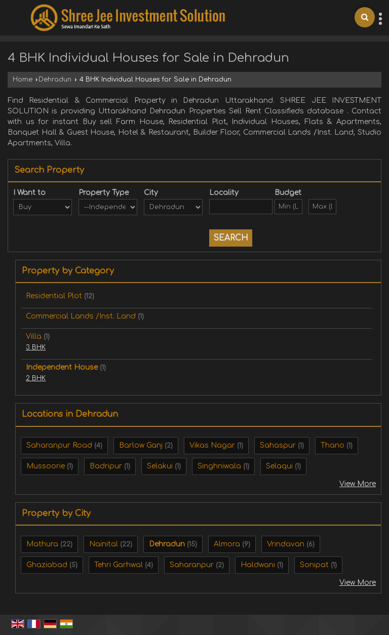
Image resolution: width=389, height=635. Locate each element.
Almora (227, 544)
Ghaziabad (46, 565)
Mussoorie (45, 466)
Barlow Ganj (141, 445)
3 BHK (36, 347)
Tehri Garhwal (118, 565)
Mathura (42, 544)
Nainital (103, 544)
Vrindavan (285, 544)
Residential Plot (54, 296)
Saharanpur (192, 565)
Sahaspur (278, 445)
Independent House (62, 367)
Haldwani (258, 565)
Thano (332, 445)
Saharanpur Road (59, 445)
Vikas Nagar (212, 445)
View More (357, 484)
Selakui (160, 466)
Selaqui (279, 466)
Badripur (106, 466)
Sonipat (314, 565)
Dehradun (54, 79)
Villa (34, 336)
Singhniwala (219, 466)
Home (22, 79)
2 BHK (36, 378)
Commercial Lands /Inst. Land (81, 316)
